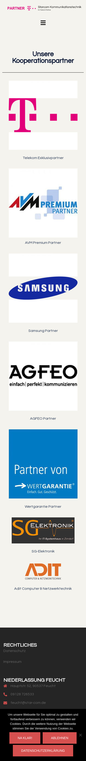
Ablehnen (59, 738)
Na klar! (25, 738)
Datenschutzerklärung (43, 750)
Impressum (12, 662)
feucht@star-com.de (28, 703)
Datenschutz (14, 651)
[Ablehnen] (80, 735)
